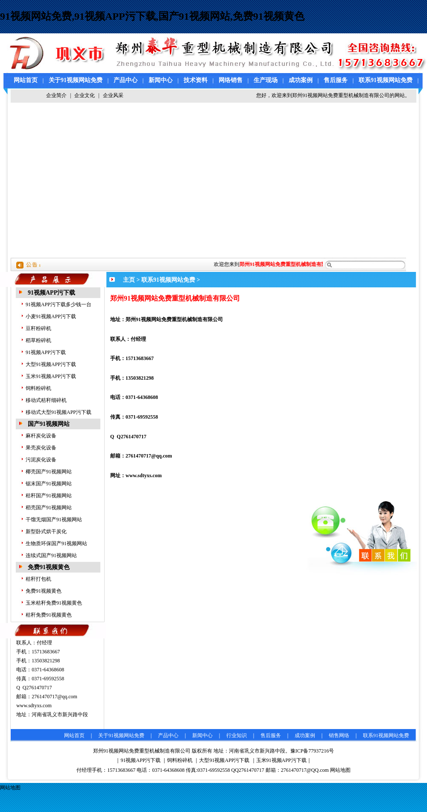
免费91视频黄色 (49, 567)
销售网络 (339, 735)
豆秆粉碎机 (38, 328)
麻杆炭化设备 (41, 436)
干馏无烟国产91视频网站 (54, 520)
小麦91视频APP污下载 (51, 316)
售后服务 (336, 80)
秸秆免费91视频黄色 (49, 615)
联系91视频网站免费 (385, 80)
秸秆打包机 (38, 579)
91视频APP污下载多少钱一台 (58, 304)
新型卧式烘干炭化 (46, 531)
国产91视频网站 (49, 424)
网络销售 (231, 80)
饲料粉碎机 (38, 388)
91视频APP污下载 (51, 292)
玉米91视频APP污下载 (51, 376)
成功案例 (301, 80)
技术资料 (196, 80)
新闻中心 (161, 80)
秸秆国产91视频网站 (49, 496)
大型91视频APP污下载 (51, 364)
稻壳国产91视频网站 (49, 508)
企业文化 (84, 95)
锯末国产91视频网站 (49, 484)
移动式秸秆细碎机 (46, 400)
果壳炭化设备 (41, 448)
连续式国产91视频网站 (51, 555)
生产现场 (266, 80)
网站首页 (26, 80)
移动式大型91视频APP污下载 (58, 412)
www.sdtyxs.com (34, 706)
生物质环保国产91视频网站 (56, 543)
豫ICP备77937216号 (312, 751)
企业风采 (113, 95)
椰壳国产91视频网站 (49, 472)
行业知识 (236, 735)
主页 (129, 280)
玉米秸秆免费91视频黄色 (54, 603)
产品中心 (125, 80)
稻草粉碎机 (38, 340)
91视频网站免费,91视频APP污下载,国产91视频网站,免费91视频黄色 (152, 16)
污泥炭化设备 (41, 460)
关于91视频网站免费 (75, 80)
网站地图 (340, 770)
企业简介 (56, 95)
